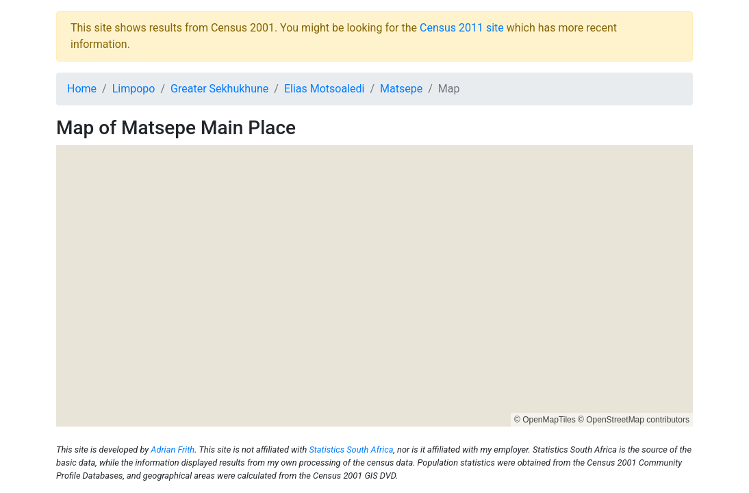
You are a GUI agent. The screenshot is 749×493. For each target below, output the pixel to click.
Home (82, 88)
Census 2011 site (462, 27)
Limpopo (133, 88)
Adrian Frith (172, 449)
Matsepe (401, 88)
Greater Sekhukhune (219, 88)
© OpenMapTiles (545, 420)
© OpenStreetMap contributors (633, 420)
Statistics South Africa (351, 449)
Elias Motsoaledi (324, 88)
